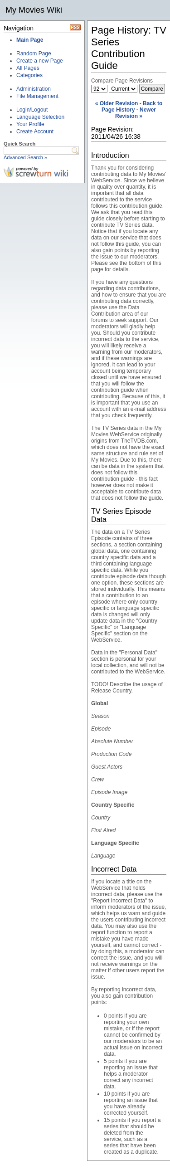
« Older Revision (116, 103)
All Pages (27, 68)
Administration (33, 89)
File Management (37, 96)
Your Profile (30, 124)
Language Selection (40, 117)
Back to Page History (132, 106)
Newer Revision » (135, 113)
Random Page (33, 53)
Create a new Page (39, 61)
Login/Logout (32, 110)
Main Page (29, 40)
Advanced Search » (25, 157)
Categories (29, 75)
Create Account (34, 131)
